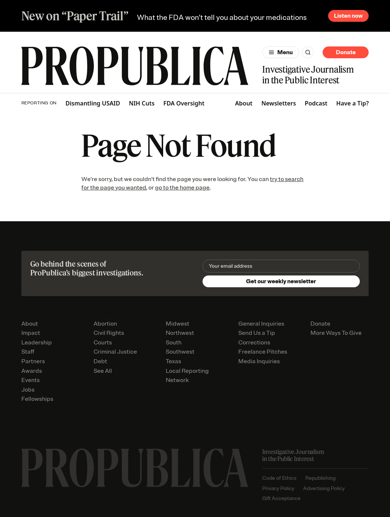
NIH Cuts (142, 103)
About (243, 103)
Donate (346, 52)
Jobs (28, 389)
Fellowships (37, 399)
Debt (100, 361)
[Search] (308, 52)
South (174, 342)
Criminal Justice (115, 351)
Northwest (180, 333)
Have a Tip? (352, 103)
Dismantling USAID (93, 103)
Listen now (348, 16)
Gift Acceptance (281, 498)
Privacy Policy (278, 488)
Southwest (180, 351)
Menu (285, 52)
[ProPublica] (134, 66)
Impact (30, 333)
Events (30, 380)
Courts (103, 342)
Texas (173, 361)
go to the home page (182, 187)
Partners (33, 361)
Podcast (316, 103)
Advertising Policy (324, 488)
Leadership (36, 342)
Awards (31, 371)
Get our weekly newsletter (281, 281)
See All (103, 371)
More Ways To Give (336, 333)
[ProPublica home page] (134, 467)
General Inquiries (261, 323)
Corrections (254, 342)
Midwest (177, 323)
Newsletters (278, 103)
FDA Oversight (184, 103)
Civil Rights (109, 333)
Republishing (320, 478)
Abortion (105, 323)
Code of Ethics (279, 478)
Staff (27, 351)
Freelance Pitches (262, 351)
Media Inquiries (259, 361)
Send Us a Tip (256, 333)
